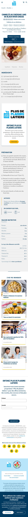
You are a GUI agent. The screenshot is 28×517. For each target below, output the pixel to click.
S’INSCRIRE (14, 141)
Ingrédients (7, 66)
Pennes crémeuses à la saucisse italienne (12, 296)
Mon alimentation (14, 477)
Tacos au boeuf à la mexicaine (12, 317)
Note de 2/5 (6, 19)
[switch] (14, 40)
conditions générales (15, 508)
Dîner (10, 25)
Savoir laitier (7, 475)
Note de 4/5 (10, 19)
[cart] (23, 2)
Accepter (8, 512)
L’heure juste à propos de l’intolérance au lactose (10, 363)
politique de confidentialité (18, 507)
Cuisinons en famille (19, 475)
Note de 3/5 (8, 19)
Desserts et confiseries (19, 25)
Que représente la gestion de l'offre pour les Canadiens (13, 338)
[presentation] (14, 414)
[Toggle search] (26, 2)
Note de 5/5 (12, 19)
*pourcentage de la (11, 261)
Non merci (20, 512)
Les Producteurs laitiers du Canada (14, 3)
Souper (5, 25)
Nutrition (21, 66)
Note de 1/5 (4, 19)
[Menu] (2, 2)
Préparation (14, 66)
